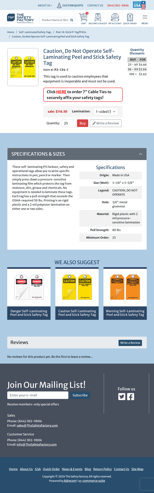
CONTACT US (95, 5)
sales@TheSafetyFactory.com (37, 425)
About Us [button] (44, 5)
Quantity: (53, 123)
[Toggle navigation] (145, 17)
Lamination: (81, 111)
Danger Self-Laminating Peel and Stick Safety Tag (29, 313)
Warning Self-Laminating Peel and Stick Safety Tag (125, 313)
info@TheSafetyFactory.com (37, 444)
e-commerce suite (92, 481)
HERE (61, 91)
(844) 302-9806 (118, 5)
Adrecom (70, 481)
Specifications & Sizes (38, 154)
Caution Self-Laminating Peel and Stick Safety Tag (77, 313)
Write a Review (105, 123)
